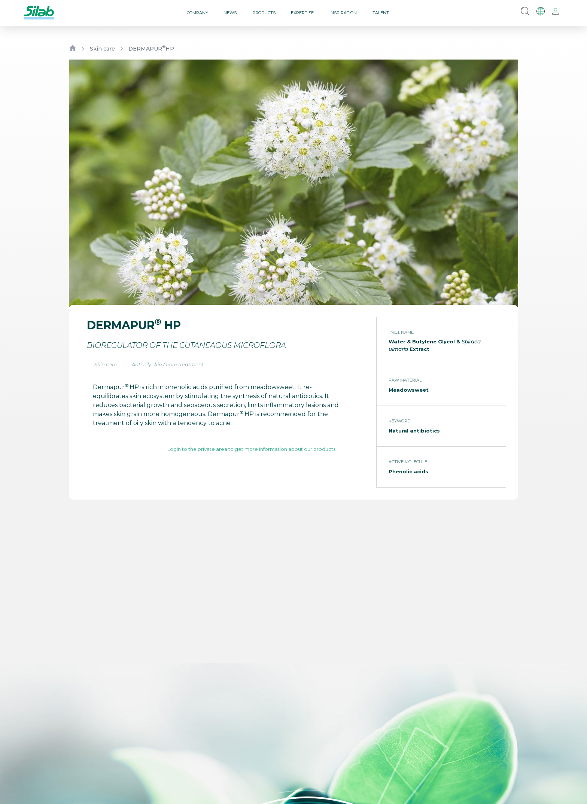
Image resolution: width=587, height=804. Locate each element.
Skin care (102, 48)
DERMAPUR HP (151, 48)
